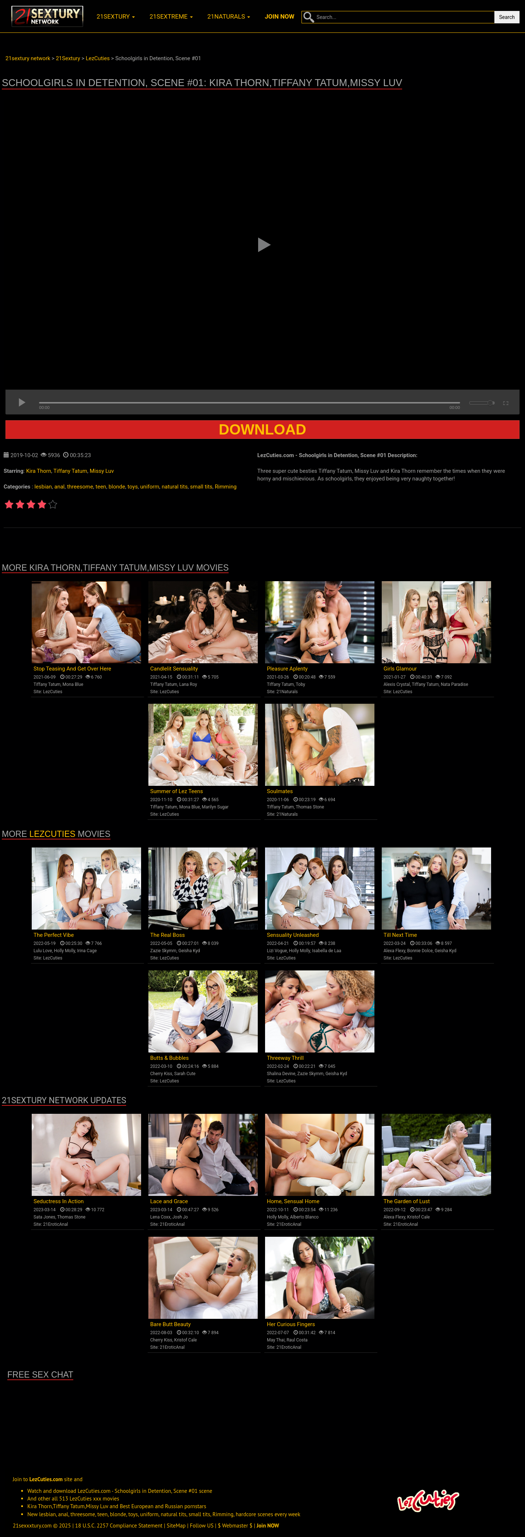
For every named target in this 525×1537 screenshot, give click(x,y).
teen (101, 486)
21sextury (116, 16)
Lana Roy (188, 684)
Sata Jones (44, 1217)
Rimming (226, 486)
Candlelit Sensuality (174, 668)
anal (59, 486)
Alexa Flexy (394, 950)
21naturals (228, 16)
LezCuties (52, 691)
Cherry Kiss (161, 1073)
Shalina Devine (281, 1073)
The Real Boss (167, 935)
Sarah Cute (184, 1073)
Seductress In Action (59, 1201)
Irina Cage (87, 950)
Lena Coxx (160, 1217)
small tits (201, 486)
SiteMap (176, 1525)
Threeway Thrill (285, 1058)
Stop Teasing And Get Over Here (72, 668)
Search (507, 17)
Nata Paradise (454, 684)
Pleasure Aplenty (287, 668)
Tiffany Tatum (71, 471)
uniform (149, 486)
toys (133, 486)
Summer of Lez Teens (176, 791)
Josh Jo (180, 1217)
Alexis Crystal (397, 684)
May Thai (276, 1340)
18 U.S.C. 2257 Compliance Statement (119, 1525)
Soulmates (280, 791)
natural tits (174, 486)
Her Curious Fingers (291, 1324)
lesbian (43, 486)
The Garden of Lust (407, 1201)
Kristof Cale (418, 1217)
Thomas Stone (310, 807)
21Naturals (287, 691)
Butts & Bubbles (169, 1058)
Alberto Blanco (304, 1217)
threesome (80, 486)
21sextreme (171, 16)
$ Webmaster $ (235, 1525)
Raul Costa (297, 1340)
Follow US (202, 1525)
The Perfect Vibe (54, 935)
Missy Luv (102, 471)
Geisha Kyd (189, 950)
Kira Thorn (38, 471)
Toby (300, 684)
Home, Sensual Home (293, 1201)
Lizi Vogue (277, 950)
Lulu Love (43, 950)
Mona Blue (72, 684)
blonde (117, 486)
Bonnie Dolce (420, 950)
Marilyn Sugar (215, 807)
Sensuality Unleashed (293, 935)
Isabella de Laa (326, 950)
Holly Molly (64, 950)
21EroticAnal (55, 1224)
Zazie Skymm (163, 950)
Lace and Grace (169, 1201)
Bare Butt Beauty (170, 1324)
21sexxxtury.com (32, 1525)
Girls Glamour (400, 668)
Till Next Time (400, 935)
